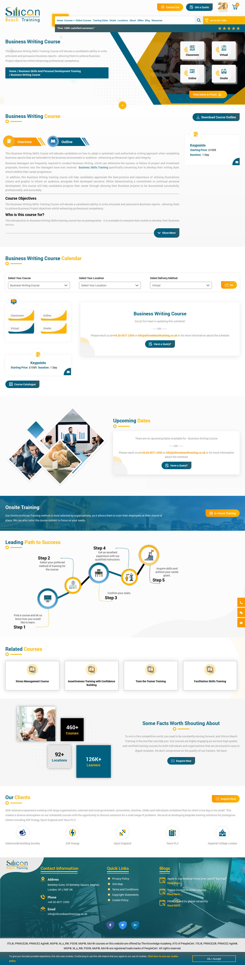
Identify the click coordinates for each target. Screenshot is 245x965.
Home (60, 20)
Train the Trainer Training (151, 681)
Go (229, 285)
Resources (157, 20)
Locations (123, 20)
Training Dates (100, 20)
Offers (140, 20)
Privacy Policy (120, 878)
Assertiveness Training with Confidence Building (91, 682)
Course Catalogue (22, 384)
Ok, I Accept (214, 959)
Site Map (117, 883)
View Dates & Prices (207, 94)
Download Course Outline (216, 117)
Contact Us (170, 7)
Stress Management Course (32, 681)
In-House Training (222, 513)
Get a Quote (199, 7)
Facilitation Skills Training (210, 681)
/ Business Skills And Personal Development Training (49, 71)
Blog (147, 20)
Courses (69, 20)
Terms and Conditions (125, 889)
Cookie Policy (120, 900)
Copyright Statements (125, 894)
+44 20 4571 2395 (215, 20)
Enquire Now (181, 760)
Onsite (112, 20)
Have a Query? (160, 343)
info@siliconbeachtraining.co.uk (157, 335)
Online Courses (83, 20)
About (133, 20)
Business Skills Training (93, 167)
